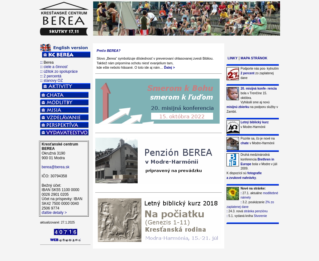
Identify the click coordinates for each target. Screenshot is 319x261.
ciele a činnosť (56, 67)
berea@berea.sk (55, 167)
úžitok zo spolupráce (61, 71)
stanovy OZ (53, 80)
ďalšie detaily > (54, 212)
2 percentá (52, 76)
